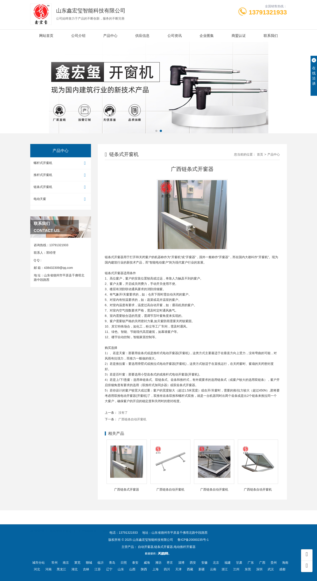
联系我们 (271, 36)
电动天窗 (61, 199)
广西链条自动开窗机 (132, 419)
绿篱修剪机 (135, 524)
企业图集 (207, 36)
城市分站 (38, 562)
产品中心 (110, 36)
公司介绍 (78, 36)
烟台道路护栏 (112, 524)
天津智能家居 (87, 524)
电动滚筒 (155, 524)
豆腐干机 (174, 524)
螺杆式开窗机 (61, 163)
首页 (260, 154)
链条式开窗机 (61, 187)
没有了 (123, 412)
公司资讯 (175, 36)
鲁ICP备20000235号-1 (193, 539)
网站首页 (46, 36)
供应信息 (142, 36)
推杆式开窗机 (61, 175)
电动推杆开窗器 (61, 524)
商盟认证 (239, 36)
